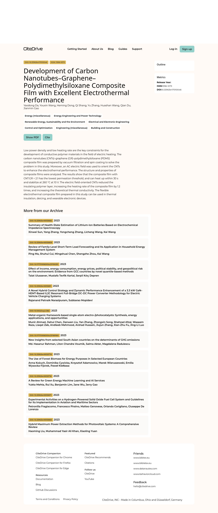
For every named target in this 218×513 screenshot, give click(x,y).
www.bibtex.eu (141, 457)
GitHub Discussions (46, 490)
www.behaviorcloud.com (146, 474)
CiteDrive (90, 473)
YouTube (89, 479)
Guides (123, 49)
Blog (111, 49)
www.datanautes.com (145, 468)
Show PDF (32, 137)
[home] (33, 49)
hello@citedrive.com (144, 486)
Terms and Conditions (47, 499)
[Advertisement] (109, 22)
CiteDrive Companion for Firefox (53, 463)
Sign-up (187, 49)
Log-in (173, 49)
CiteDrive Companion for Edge (52, 468)
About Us (97, 49)
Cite (47, 137)
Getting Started (77, 49)
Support (137, 49)
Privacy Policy (70, 499)
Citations (89, 463)
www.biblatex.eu (142, 463)
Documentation (44, 479)
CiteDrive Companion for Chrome (54, 457)
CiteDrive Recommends (98, 457)
